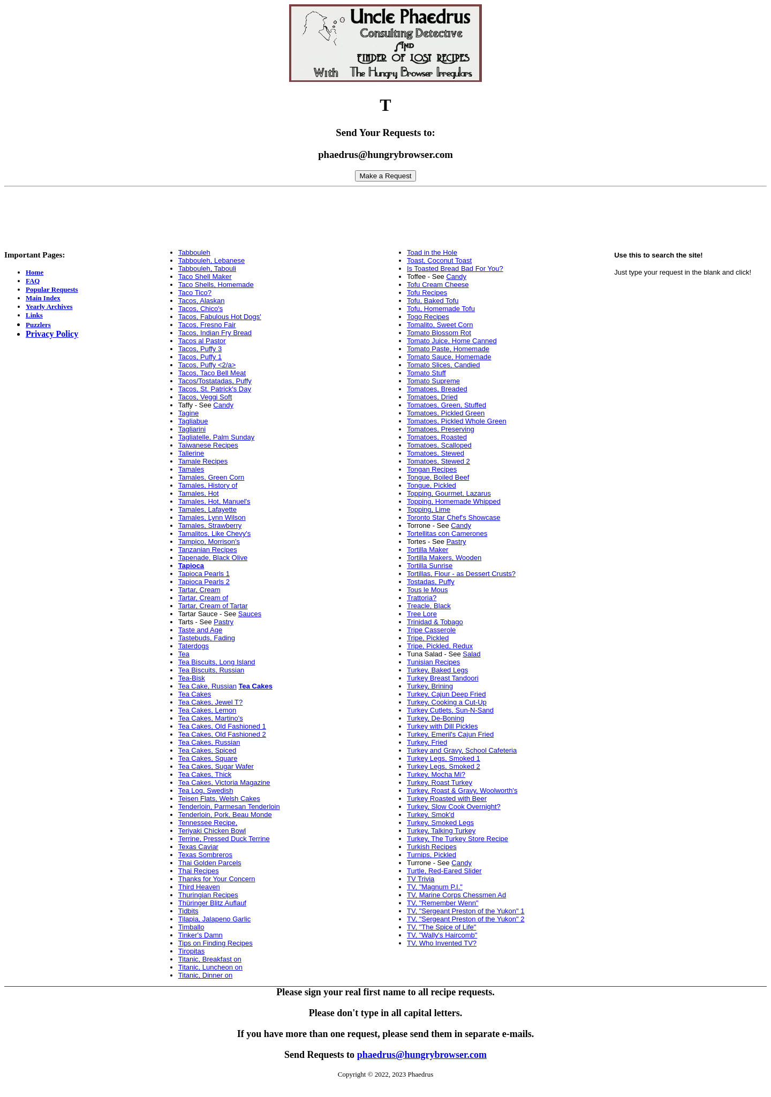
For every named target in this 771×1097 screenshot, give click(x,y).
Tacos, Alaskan (201, 301)
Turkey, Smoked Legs (440, 823)
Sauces (249, 614)
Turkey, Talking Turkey (441, 831)
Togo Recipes (428, 317)
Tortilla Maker (427, 550)
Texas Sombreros (205, 855)
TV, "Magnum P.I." (435, 887)
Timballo (191, 927)
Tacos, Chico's (200, 309)
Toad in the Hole (432, 252)
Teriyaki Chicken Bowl (212, 831)
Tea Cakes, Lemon (207, 710)
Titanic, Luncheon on (210, 967)
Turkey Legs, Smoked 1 (443, 758)
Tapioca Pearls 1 (204, 574)
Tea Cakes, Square (208, 758)
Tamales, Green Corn (211, 477)
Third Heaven (199, 887)
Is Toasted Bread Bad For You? (455, 268)
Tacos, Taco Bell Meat (212, 373)
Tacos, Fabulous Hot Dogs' (219, 317)
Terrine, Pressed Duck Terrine (224, 839)
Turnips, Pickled (431, 855)
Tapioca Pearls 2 (204, 582)
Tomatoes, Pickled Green (446, 413)
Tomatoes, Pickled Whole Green (457, 421)
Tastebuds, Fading (206, 638)
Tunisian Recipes (433, 662)
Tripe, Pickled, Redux (440, 646)
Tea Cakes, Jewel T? (210, 702)
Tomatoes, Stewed (435, 453)
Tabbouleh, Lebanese (211, 260)
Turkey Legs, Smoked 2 (443, 766)
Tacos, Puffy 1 (200, 357)
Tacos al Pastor (202, 341)
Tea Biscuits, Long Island (216, 662)
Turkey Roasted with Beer (447, 799)
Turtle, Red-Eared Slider (444, 871)
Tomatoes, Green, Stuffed (446, 405)
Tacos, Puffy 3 (200, 349)
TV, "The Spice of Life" (441, 927)
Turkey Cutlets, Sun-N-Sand (450, 710)
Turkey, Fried (427, 742)
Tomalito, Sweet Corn (440, 325)
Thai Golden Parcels (209, 863)
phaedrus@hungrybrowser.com (422, 1054)
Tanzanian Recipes (207, 550)
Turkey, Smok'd (430, 815)
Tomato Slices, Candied (443, 365)
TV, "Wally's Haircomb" (442, 935)
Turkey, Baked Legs (437, 670)
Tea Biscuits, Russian (211, 670)
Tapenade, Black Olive (212, 558)
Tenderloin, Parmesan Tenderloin (229, 807)
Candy (223, 405)
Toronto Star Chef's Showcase (453, 517)
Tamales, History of (208, 485)
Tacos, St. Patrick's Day (214, 389)
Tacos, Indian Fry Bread (215, 333)
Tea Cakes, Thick (204, 774)
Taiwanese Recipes (208, 445)
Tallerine (191, 453)
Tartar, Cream (199, 590)
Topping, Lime (428, 509)
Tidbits (188, 911)
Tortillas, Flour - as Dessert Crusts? (461, 574)
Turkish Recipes (432, 847)
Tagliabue (193, 421)
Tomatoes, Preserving (440, 429)
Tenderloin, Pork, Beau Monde (225, 815)
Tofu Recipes (427, 293)
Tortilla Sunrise (429, 566)
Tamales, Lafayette (207, 509)
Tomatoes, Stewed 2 (438, 461)
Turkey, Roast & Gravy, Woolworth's (462, 790)
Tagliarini (192, 429)
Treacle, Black (429, 606)
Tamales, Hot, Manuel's (214, 501)
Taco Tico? (194, 293)
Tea (184, 654)
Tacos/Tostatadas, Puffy (215, 381)
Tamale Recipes (203, 461)
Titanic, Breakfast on (209, 959)
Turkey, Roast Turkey (439, 782)
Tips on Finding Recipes (215, 943)
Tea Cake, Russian (207, 686)
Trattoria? (421, 598)
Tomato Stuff (426, 373)
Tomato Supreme (433, 381)
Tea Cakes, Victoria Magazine (224, 782)
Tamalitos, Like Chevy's (214, 533)
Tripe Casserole (431, 630)
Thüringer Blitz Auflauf (212, 903)
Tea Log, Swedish (205, 790)
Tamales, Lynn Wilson (212, 517)
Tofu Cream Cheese (438, 285)
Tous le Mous (427, 590)
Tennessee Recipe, (208, 823)
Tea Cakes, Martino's (210, 718)
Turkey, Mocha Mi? (436, 774)
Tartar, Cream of (203, 598)
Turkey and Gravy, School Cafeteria (462, 750)
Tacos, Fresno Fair (207, 325)
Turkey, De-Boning (435, 718)
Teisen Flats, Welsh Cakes (219, 799)
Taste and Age (200, 630)
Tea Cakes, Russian (209, 742)
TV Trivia (420, 879)
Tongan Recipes (432, 469)
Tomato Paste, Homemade (448, 349)
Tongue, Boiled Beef (438, 477)
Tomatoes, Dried (432, 397)
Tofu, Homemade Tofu (441, 309)
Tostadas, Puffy (431, 582)
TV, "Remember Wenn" (443, 903)
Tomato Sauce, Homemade (449, 357)
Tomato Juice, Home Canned (452, 341)
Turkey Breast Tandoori (443, 678)
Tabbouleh (194, 252)
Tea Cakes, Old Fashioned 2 (222, 734)
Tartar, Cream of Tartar (213, 606)
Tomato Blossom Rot (439, 333)
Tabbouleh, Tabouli (207, 268)
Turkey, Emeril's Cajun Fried (450, 734)
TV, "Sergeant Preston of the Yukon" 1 (466, 911)
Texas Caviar (198, 847)
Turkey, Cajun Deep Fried (446, 694)
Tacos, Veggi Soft (205, 397)
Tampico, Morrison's (209, 542)
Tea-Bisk (191, 678)
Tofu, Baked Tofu (433, 301)
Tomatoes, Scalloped (439, 445)
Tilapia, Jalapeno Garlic (214, 919)
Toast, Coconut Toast (439, 260)
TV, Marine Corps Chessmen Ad (456, 895)
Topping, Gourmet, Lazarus (449, 493)
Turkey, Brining (430, 686)
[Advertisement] (385, 215)
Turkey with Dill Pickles (442, 726)
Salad (471, 654)
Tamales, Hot (198, 493)
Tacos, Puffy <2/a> (207, 365)
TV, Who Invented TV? (442, 943)
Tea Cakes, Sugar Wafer (216, 766)
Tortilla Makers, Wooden (444, 558)
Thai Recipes (198, 871)
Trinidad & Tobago (435, 622)
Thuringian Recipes (208, 895)
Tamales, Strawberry (209, 525)
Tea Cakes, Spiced (207, 750)
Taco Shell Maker (205, 277)
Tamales (191, 469)
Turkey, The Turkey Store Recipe (457, 839)
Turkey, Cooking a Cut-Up (447, 702)
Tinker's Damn (200, 935)
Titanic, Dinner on (205, 975)
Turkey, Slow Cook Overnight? (454, 807)
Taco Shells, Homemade (216, 285)
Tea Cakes (194, 694)
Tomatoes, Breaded (437, 389)
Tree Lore (422, 614)
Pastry (223, 622)
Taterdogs (193, 646)
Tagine (188, 413)
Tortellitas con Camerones (447, 533)
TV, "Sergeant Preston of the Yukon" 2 (466, 919)
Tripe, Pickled (428, 638)
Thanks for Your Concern (216, 879)
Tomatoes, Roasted (437, 437)
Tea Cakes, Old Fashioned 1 (222, 726)
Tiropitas (191, 951)
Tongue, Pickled (431, 485)
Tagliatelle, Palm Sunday (216, 437)
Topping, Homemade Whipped (454, 501)
